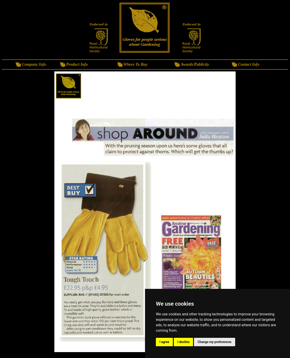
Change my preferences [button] (214, 342)
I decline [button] (183, 342)
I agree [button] (164, 342)
